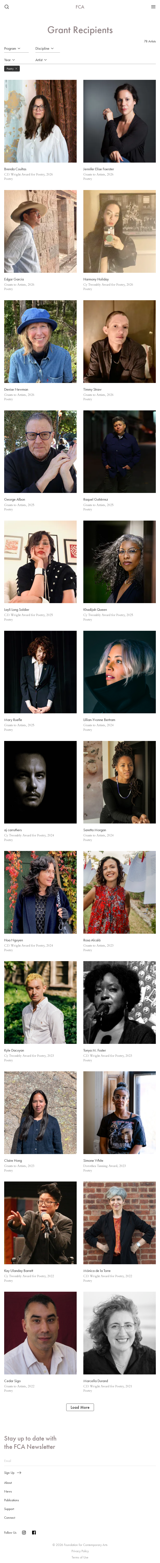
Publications (11, 1500)
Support (9, 1509)
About (8, 1482)
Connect (9, 1517)
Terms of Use (80, 1557)
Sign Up (12, 1473)
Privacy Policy (80, 1551)
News (8, 1491)
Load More (80, 1407)
